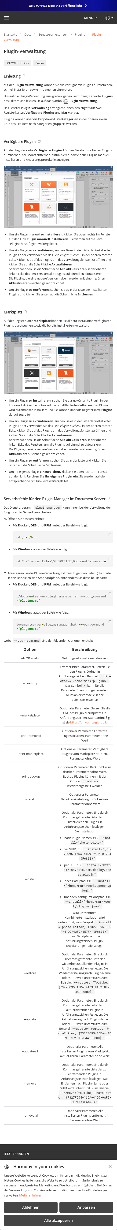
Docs (27, 34)
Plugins (80, 34)
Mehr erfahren (30, 1195)
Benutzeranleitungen (53, 34)
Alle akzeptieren (58, 1220)
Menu (89, 18)
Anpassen (86, 1207)
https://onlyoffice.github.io (89, 722)
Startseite (10, 34)
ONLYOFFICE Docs (17, 63)
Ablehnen (30, 1207)
